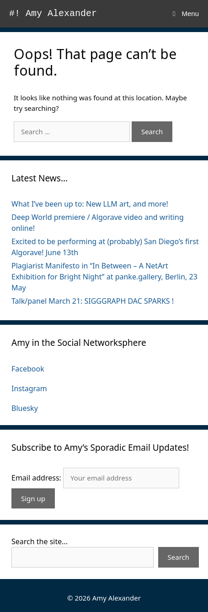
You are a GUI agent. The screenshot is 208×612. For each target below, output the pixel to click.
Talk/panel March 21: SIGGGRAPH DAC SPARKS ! (92, 301)
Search (178, 557)
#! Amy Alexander (53, 13)
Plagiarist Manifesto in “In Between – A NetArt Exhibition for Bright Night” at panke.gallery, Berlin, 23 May (104, 277)
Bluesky (24, 408)
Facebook (27, 369)
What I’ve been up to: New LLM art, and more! (89, 204)
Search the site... (39, 541)
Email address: (37, 478)
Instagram (29, 388)
